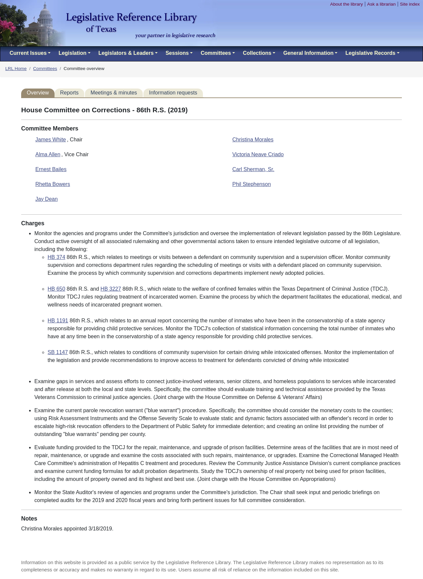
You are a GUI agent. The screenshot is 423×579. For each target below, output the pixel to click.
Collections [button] (257, 53)
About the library (346, 4)
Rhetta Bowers (52, 184)
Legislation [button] (72, 53)
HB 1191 (58, 320)
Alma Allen (47, 154)
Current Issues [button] (28, 53)
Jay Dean (46, 199)
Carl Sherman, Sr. (253, 169)
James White (50, 139)
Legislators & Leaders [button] (126, 53)
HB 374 (56, 257)
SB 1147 (58, 352)
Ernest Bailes (50, 169)
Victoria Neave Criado (258, 154)
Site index (410, 4)
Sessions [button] (177, 53)
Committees (45, 68)
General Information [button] (308, 53)
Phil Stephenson (251, 184)
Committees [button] (216, 53)
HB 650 (56, 289)
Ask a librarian (381, 4)
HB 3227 (110, 289)
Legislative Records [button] (370, 53)
